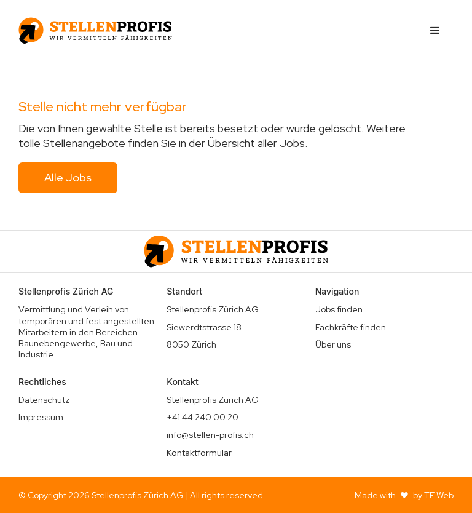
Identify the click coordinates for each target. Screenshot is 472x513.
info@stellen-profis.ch (210, 434)
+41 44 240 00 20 (202, 417)
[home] (95, 31)
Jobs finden (339, 309)
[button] (435, 30)
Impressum (40, 417)
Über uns (333, 344)
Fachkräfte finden (350, 327)
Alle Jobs (68, 177)
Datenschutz (43, 399)
